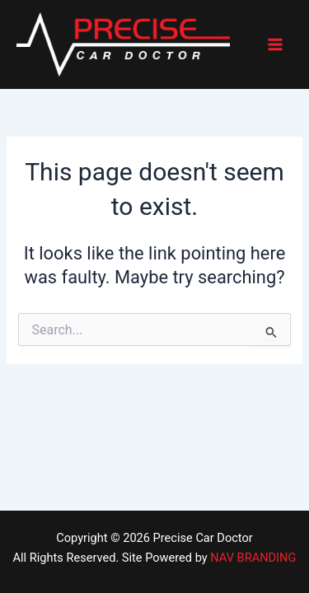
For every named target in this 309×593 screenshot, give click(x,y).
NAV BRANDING (253, 557)
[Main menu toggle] (275, 44)
